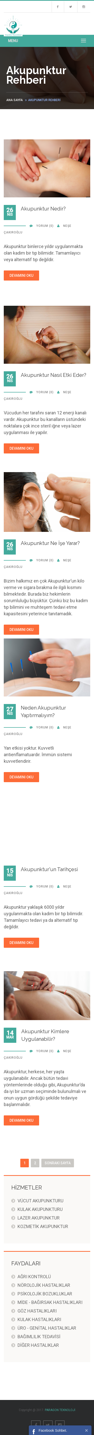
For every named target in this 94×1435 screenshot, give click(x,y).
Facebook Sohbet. (53, 1430)
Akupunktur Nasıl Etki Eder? (53, 375)
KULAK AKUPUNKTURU (40, 1209)
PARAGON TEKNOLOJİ (60, 1410)
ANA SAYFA (14, 100)
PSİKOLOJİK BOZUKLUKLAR (45, 1293)
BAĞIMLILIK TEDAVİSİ (39, 1336)
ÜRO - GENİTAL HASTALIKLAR (47, 1328)
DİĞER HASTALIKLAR (38, 1345)
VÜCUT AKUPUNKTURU (40, 1200)
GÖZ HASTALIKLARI (37, 1311)
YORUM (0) (45, 226)
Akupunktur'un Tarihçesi (49, 869)
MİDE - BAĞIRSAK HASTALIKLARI (50, 1302)
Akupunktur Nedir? (43, 209)
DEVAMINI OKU (21, 275)
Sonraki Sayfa (58, 1163)
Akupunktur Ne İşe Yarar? (50, 543)
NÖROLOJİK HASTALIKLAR (44, 1285)
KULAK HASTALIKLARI (39, 1319)
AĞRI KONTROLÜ (34, 1276)
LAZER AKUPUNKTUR (39, 1217)
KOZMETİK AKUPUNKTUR (43, 1226)
